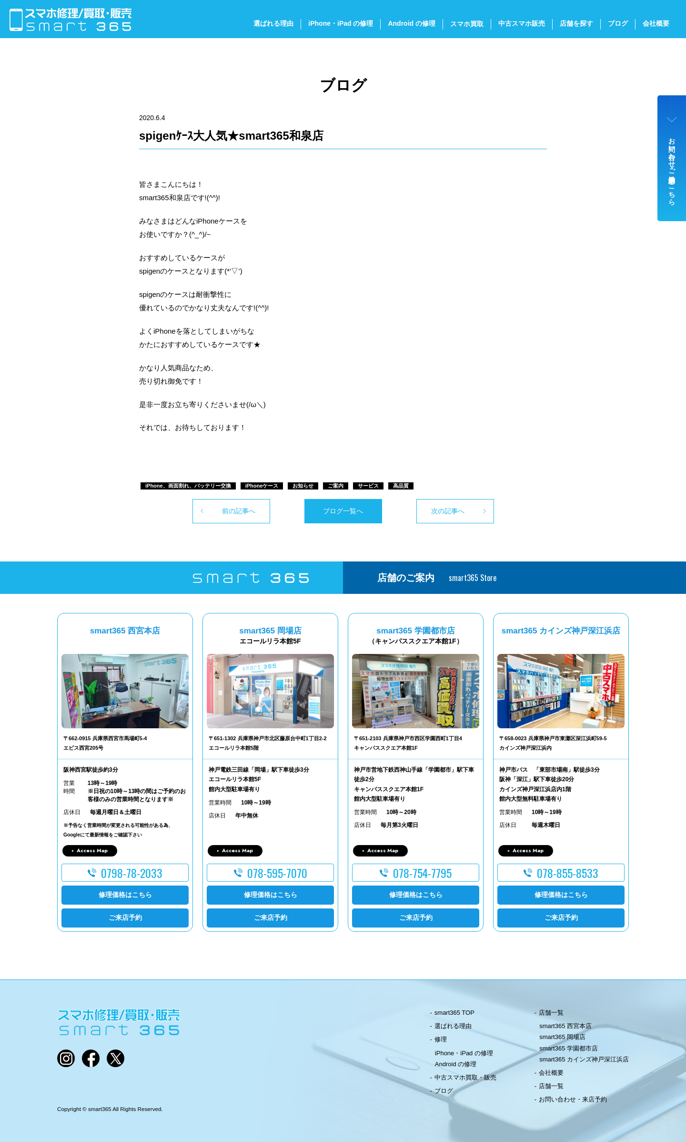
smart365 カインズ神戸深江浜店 (584, 1059)
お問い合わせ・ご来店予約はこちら (672, 167)
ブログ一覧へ (343, 511)
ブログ (618, 23)
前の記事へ (238, 511)
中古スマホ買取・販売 (465, 1077)
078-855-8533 (567, 872)
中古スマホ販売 (521, 23)
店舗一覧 (551, 1012)
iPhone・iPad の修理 (340, 23)
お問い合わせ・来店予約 (573, 1099)
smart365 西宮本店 (565, 1026)
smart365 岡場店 (562, 1036)
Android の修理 (411, 23)
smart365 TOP (454, 1012)
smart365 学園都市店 (568, 1048)
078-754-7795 (422, 872)
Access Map (92, 850)
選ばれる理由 (273, 23)
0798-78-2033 (131, 872)
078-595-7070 (277, 872)
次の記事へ (447, 511)
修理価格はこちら (125, 894)
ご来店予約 (125, 917)
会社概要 (656, 23)
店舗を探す (576, 23)
